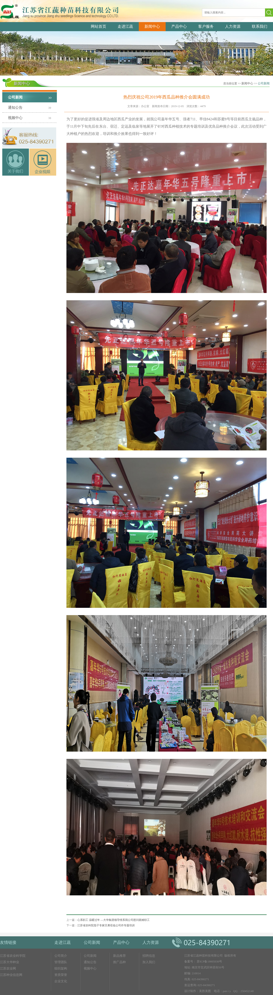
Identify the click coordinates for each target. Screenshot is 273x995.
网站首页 (98, 26)
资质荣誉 (60, 975)
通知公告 (15, 107)
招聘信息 (148, 955)
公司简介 (60, 955)
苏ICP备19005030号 (209, 961)
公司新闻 (264, 83)
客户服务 (206, 26)
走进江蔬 (125, 26)
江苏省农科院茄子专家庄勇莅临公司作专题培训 (106, 925)
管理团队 (60, 962)
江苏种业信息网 (11, 975)
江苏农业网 (8, 968)
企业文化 (60, 981)
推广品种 (119, 962)
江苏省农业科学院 (12, 955)
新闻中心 (152, 26)
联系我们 (259, 26)
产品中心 (179, 26)
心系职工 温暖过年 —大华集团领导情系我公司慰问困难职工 (113, 920)
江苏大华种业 (9, 962)
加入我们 (148, 962)
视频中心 (15, 118)
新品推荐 (119, 955)
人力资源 (232, 26)
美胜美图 (205, 991)
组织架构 (60, 968)
